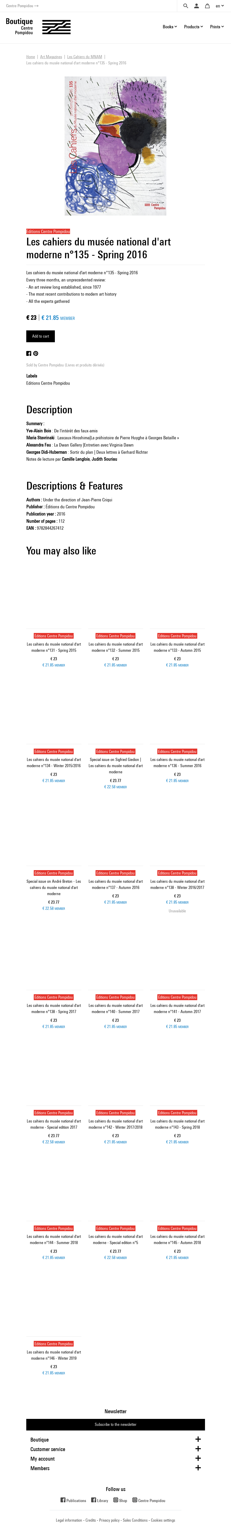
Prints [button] (215, 26)
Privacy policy (109, 1520)
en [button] (218, 5)
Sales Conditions (135, 1520)
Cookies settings (163, 1520)
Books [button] (168, 26)
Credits (90, 1520)
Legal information (69, 1520)
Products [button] (191, 26)
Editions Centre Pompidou (48, 383)
